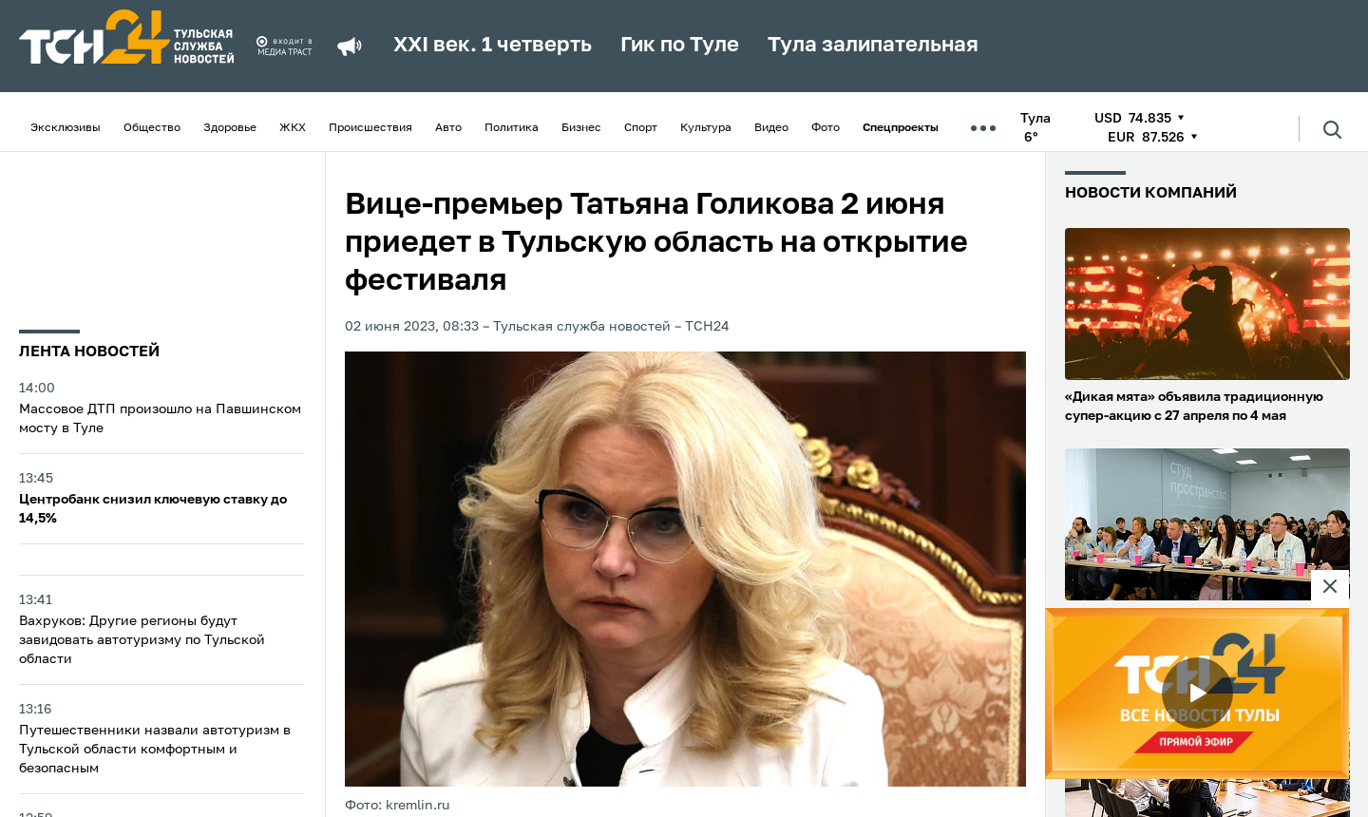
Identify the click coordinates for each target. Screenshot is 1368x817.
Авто (448, 128)
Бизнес (581, 128)
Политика (511, 128)
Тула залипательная (873, 45)
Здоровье (229, 128)
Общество (152, 128)
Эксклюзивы (65, 128)
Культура (706, 128)
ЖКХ (292, 128)
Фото (825, 128)
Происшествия (370, 128)
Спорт (640, 128)
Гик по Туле (679, 45)
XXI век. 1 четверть (492, 45)
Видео (771, 128)
